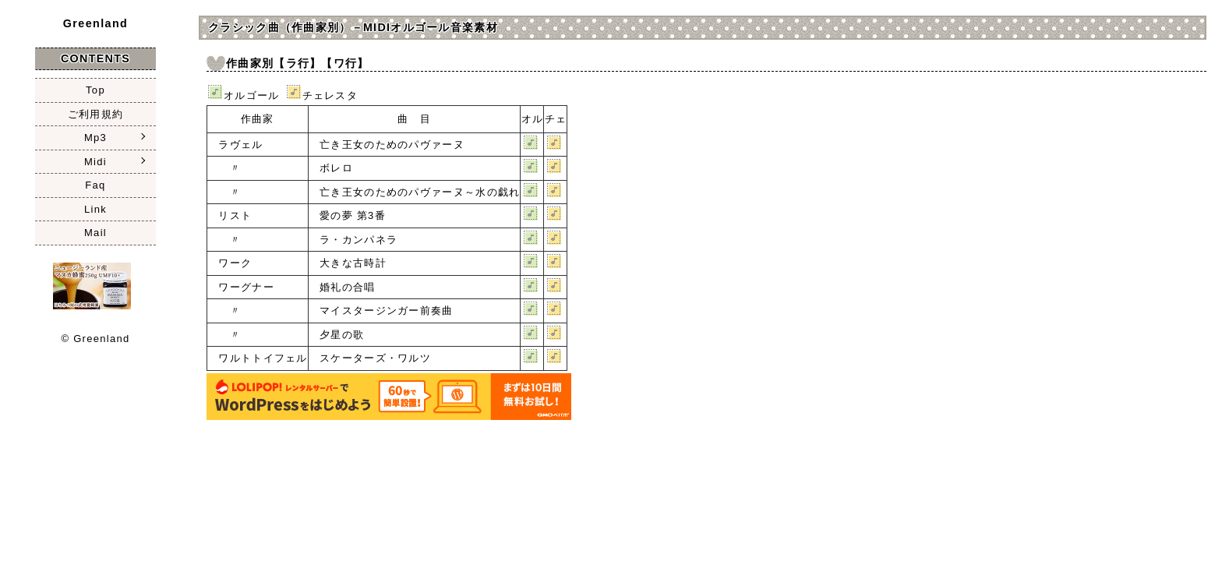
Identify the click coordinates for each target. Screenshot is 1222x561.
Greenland (96, 23)
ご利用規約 (96, 114)
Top (95, 90)
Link (95, 209)
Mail (95, 232)
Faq (95, 185)
